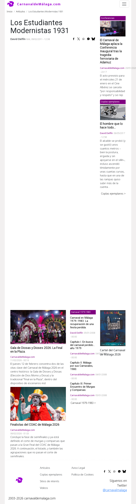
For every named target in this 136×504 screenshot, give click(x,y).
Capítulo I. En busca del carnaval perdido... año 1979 (82, 345)
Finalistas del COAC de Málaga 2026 (34, 424)
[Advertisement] (113, 250)
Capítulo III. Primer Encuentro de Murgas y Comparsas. (82, 387)
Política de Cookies (83, 474)
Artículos (20, 11)
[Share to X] (78, 39)
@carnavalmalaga (115, 490)
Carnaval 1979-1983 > (83, 403)
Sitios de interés (49, 481)
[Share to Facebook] (73, 39)
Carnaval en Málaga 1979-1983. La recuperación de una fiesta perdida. (82, 322)
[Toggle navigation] (124, 4)
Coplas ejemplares (51, 474)
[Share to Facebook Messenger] (88, 39)
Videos (44, 488)
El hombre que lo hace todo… (111, 125)
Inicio (9, 11)
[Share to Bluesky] (93, 39)
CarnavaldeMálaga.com (39, 4)
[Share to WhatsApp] (83, 39)
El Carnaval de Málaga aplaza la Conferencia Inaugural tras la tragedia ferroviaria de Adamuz (111, 51)
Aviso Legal (78, 467)
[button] (112, 328)
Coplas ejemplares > (113, 193)
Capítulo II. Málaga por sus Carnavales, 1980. (81, 366)
